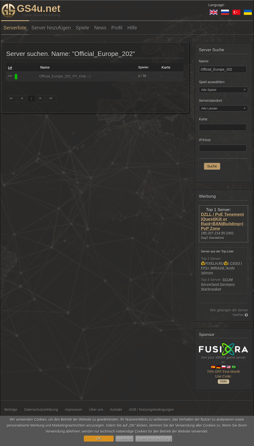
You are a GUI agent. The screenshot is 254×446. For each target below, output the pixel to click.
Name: (204, 61)
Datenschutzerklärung (154, 439)
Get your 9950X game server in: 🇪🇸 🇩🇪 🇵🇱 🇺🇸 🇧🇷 (223, 362)
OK (98, 439)
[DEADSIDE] (27, 77)
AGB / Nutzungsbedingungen (151, 410)
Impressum (73, 410)
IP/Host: (205, 140)
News (100, 27)
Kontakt (116, 410)
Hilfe (132, 27)
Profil (117, 27)
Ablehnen (124, 439)
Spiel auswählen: (212, 82)
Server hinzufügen (51, 27)
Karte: (203, 119)
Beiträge (10, 410)
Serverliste (15, 27)
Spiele (82, 27)
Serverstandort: (211, 101)
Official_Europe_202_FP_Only (62, 76)
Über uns (96, 410)
